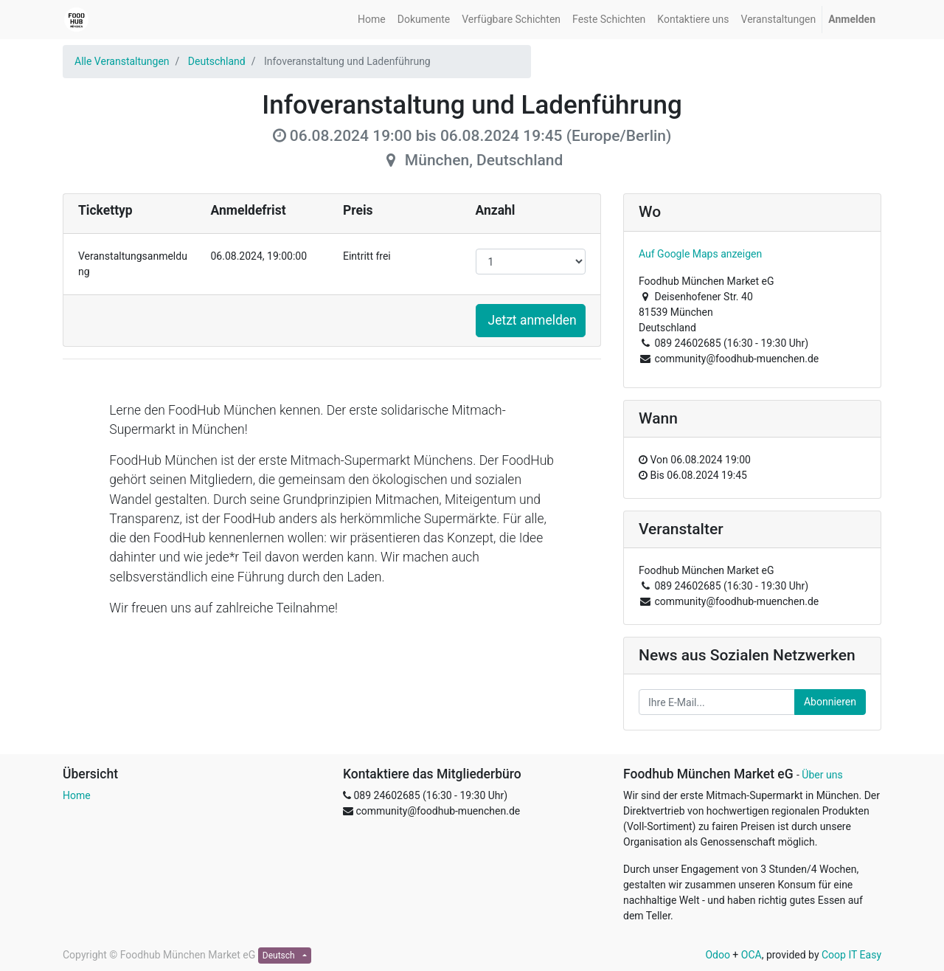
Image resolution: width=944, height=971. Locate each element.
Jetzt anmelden (532, 320)
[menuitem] (372, 19)
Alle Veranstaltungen (122, 61)
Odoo (717, 955)
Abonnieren (830, 702)
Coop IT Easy (851, 955)
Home (77, 795)
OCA (751, 955)
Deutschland (217, 61)
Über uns (822, 775)
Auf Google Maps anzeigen (700, 254)
